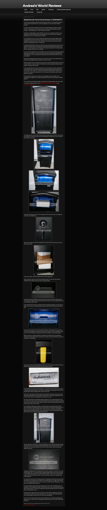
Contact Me (39, 12)
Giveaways (51, 9)
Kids (37, 9)
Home (25, 9)
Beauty (43, 9)
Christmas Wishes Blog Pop (64, 9)
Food (31, 9)
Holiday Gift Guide (28, 12)
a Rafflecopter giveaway (29, 504)
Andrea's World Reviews (42, 5)
